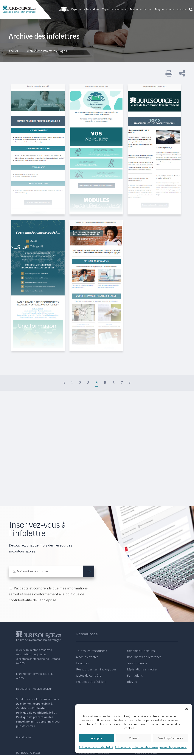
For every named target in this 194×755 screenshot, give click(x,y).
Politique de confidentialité (96, 747)
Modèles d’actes (87, 657)
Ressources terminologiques (96, 669)
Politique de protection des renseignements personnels (151, 747)
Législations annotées (142, 669)
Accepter (96, 738)
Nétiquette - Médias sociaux (34, 688)
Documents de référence (144, 657)
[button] (186, 709)
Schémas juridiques (141, 651)
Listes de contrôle (88, 676)
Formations (135, 676)
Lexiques (82, 663)
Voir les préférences (170, 738)
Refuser (134, 738)
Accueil (13, 51)
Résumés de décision (90, 682)
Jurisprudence (137, 663)
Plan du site (23, 737)
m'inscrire (90, 571)
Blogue (132, 682)
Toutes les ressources (91, 651)
